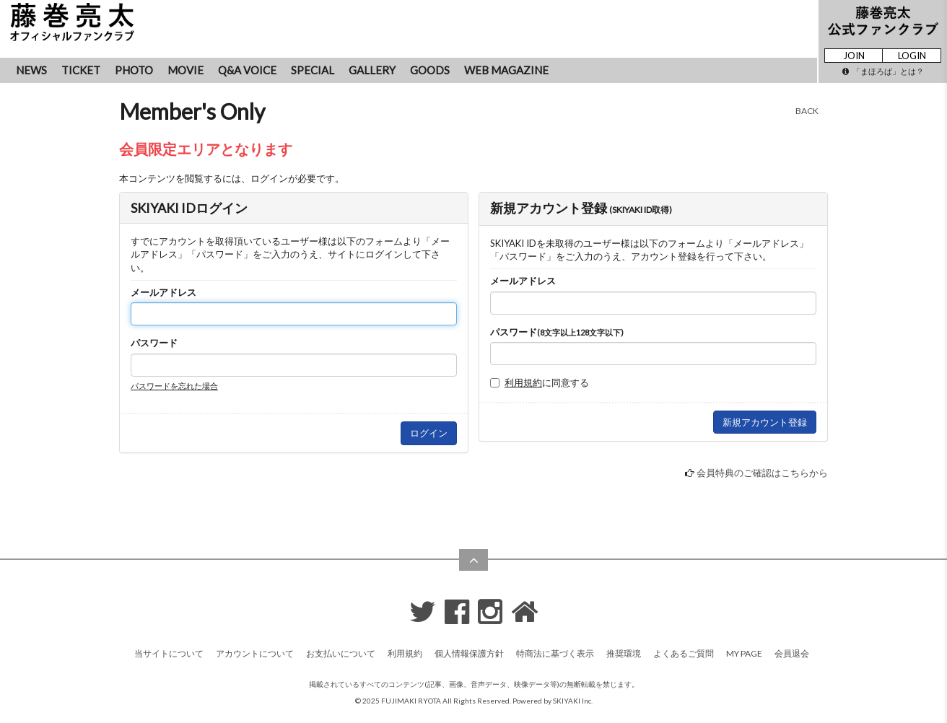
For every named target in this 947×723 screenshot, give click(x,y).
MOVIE (185, 69)
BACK (807, 110)
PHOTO (134, 69)
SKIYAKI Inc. (573, 700)
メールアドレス (163, 292)
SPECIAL (312, 69)
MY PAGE (744, 653)
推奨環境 (623, 653)
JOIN (854, 55)
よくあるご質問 (683, 653)
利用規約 (523, 382)
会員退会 (791, 653)
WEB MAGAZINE (506, 69)
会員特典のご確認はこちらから (762, 472)
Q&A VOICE (247, 69)
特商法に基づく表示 (555, 653)
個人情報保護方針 (469, 653)
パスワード (154, 343)
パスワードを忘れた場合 (174, 385)
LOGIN (912, 55)
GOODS (430, 69)
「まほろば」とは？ (883, 71)
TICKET (80, 69)
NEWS (31, 69)
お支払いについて (340, 653)
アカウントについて (255, 653)
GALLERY (372, 69)
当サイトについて (169, 653)
